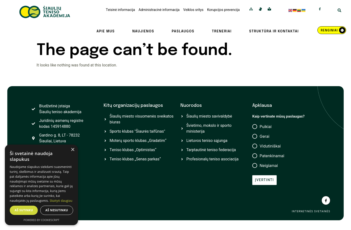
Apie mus (106, 31)
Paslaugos (183, 31)
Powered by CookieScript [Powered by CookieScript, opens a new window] (41, 220)
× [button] (72, 150)
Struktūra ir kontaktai (274, 31)
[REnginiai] (331, 30)
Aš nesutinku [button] (56, 210)
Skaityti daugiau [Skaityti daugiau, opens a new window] (61, 201)
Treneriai (222, 31)
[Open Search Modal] (339, 11)
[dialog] (41, 185)
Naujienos (143, 31)
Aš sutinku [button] (24, 210)
